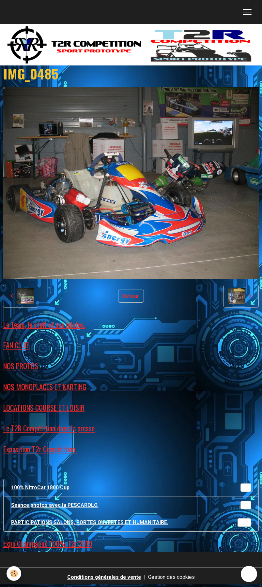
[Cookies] (14, 573)
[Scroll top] (249, 574)
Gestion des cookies (171, 577)
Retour (131, 296)
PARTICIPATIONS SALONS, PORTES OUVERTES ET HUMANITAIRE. (131, 522)
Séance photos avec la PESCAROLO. (131, 505)
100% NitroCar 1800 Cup (131, 487)
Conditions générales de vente (104, 577)
